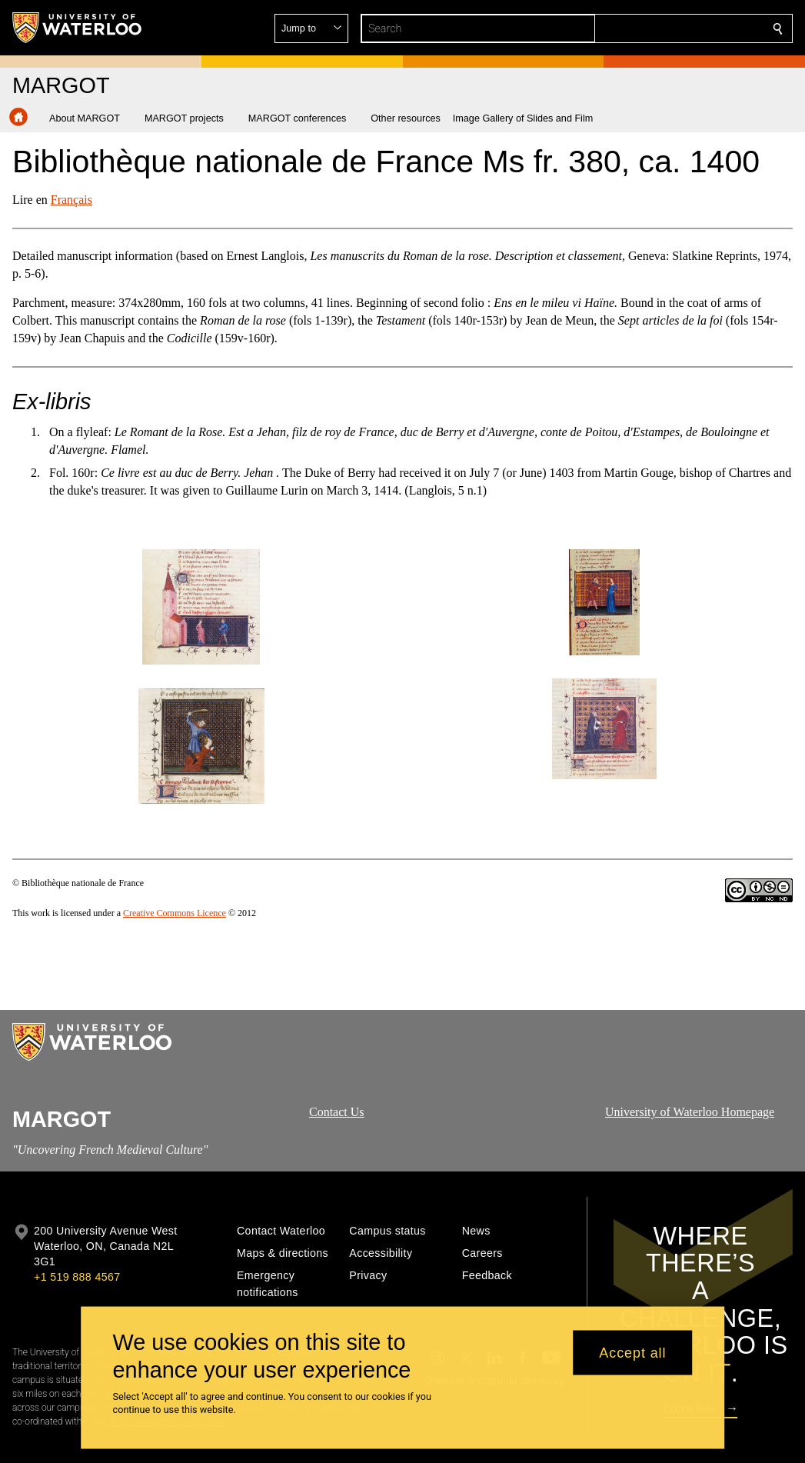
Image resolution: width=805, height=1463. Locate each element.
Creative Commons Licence (174, 913)
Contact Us (336, 1111)
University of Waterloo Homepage (689, 1111)
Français (71, 199)
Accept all (632, 1352)
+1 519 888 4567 (77, 1277)
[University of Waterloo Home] (77, 27)
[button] (666, 28)
